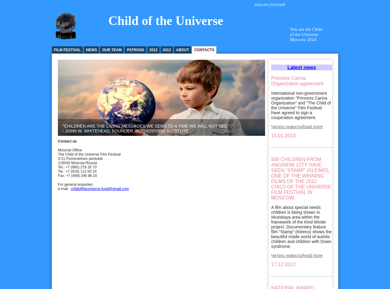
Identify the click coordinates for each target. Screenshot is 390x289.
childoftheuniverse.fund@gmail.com (100, 189)
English (261, 5)
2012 (153, 50)
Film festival (67, 50)
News (91, 50)
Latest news (301, 67)
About (182, 50)
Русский (278, 5)
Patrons (135, 50)
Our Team (112, 50)
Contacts (204, 50)
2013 (167, 50)
